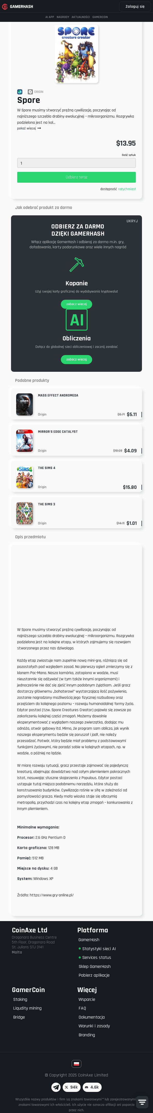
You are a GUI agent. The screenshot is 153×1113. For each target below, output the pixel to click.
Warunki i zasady (94, 1026)
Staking (20, 999)
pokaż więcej (29, 128)
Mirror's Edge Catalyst (58, 431)
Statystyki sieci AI (97, 949)
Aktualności (81, 17)
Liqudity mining (27, 1008)
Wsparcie (87, 999)
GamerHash (89, 940)
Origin (42, 414)
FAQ (82, 1008)
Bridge (19, 1017)
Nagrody (63, 17)
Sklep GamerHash (95, 966)
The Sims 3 (46, 504)
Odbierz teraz (76, 177)
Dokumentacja (92, 1017)
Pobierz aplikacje (94, 975)
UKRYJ (132, 221)
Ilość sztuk (129, 155)
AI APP (49, 17)
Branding (87, 1035)
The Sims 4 (46, 468)
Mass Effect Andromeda (58, 395)
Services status (95, 957)
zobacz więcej (76, 304)
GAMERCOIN (100, 17)
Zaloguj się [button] (135, 6)
